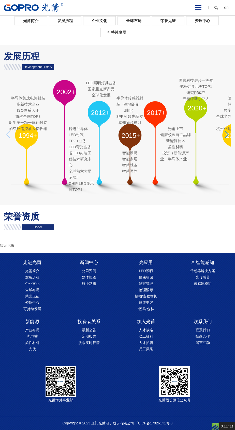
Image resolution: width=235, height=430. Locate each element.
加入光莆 (146, 321)
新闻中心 (89, 262)
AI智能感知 (203, 262)
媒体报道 (89, 277)
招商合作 (203, 336)
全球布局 (133, 21)
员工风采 (146, 349)
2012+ (100, 113)
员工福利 (146, 336)
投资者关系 (89, 321)
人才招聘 (146, 343)
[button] (226, 134)
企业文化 (99, 21)
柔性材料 (32, 343)
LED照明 (146, 271)
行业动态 (89, 284)
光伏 (32, 349)
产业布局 (32, 330)
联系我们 (203, 321)
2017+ (156, 113)
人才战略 (146, 330)
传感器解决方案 (202, 271)
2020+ (197, 108)
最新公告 (89, 330)
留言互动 (203, 343)
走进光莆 (32, 262)
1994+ (28, 135)
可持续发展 (116, 32)
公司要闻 (89, 271)
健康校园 (146, 277)
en (226, 7)
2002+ (66, 92)
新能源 (32, 321)
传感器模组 (203, 284)
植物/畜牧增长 (146, 296)
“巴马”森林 (146, 309)
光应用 (146, 262)
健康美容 (146, 303)
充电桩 (32, 336)
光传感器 (203, 277)
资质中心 (202, 21)
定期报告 (89, 336)
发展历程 (65, 21)
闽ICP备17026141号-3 (154, 423)
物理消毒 (146, 290)
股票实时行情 (89, 343)
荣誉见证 (168, 21)
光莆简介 (30, 21)
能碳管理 (146, 284)
